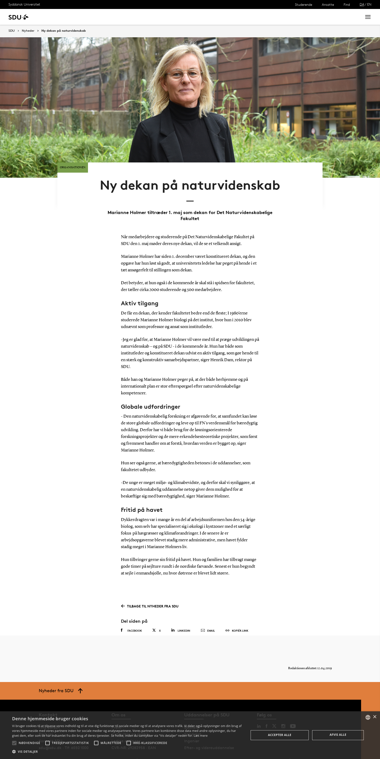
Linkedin (180, 617)
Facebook (131, 617)
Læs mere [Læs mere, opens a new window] (200, 736)
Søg (352, 17)
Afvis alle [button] (338, 735)
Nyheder (100, 17)
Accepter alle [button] (279, 735)
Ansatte (328, 4)
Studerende (303, 4)
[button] (14, 743)
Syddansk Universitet (24, 4)
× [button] (374, 717)
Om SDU (172, 17)
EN (369, 4)
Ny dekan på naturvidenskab (63, 30)
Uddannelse (52, 17)
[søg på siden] (318, 17)
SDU (11, 30)
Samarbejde (125, 17)
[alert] (190, 735)
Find (347, 4)
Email (208, 617)
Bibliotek (151, 17)
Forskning (78, 17)
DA (362, 4)
